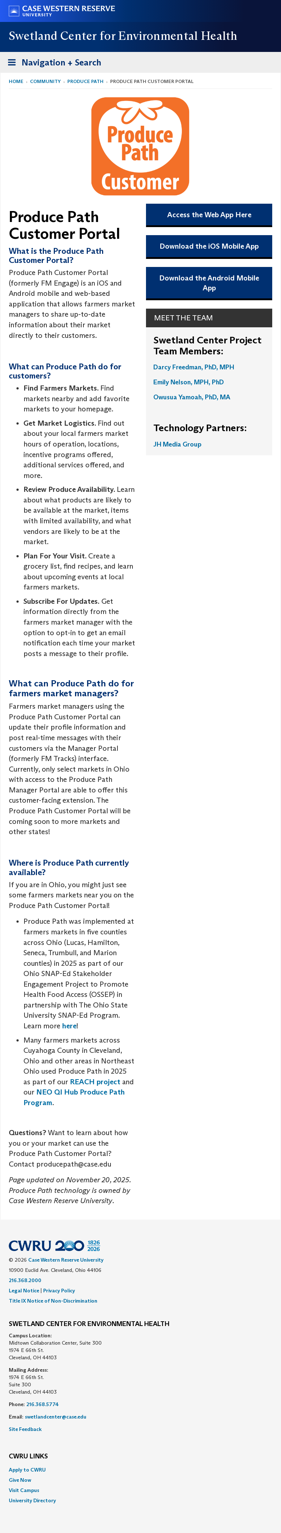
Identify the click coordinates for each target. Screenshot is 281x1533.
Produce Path (85, 81)
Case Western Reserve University (66, 1260)
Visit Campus (24, 1490)
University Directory (32, 1500)
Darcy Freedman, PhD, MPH (193, 367)
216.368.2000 (25, 1280)
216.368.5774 (42, 1404)
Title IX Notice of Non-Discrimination (53, 1300)
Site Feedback (25, 1429)
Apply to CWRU (27, 1469)
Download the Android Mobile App (209, 283)
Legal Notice (24, 1290)
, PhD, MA (216, 397)
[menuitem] (140, 1470)
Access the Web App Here (209, 214)
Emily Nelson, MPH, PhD (188, 382)
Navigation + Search (52, 64)
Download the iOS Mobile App (209, 246)
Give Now (20, 1480)
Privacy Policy (59, 1290)
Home (16, 81)
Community (45, 81)
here (69, 1025)
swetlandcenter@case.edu (55, 1416)
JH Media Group (177, 444)
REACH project (95, 1081)
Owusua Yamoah (177, 397)
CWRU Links (28, 1456)
